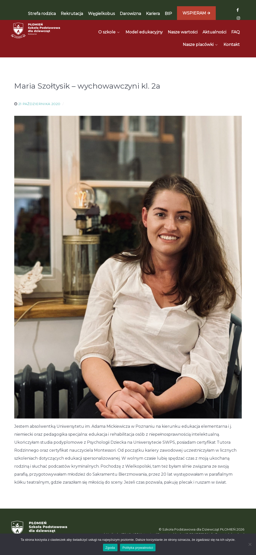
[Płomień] (35, 30)
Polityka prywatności (137, 548)
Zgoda (110, 548)
